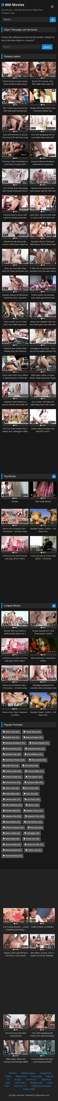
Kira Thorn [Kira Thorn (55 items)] (31, 788)
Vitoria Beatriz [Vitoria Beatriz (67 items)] (13, 850)
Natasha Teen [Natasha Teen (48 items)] (35, 816)
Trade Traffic (29, 1089)
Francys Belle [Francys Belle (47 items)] (35, 771)
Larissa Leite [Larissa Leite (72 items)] (12, 799)
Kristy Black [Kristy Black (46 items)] (12, 794)
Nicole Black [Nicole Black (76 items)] (12, 822)
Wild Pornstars (28, 1073)
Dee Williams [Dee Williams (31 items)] (34, 754)
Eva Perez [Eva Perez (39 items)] (31, 765)
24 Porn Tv (31, 1079)
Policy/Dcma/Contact (41, 1086)
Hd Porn (13, 1073)
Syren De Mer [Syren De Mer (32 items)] (35, 844)
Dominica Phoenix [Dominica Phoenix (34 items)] (15, 760)
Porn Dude (36, 1076)
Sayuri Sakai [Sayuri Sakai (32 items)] (12, 833)
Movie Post (21, 1076)
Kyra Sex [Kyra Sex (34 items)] (32, 794)
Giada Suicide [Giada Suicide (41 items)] (13, 777)
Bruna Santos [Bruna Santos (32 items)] (13, 749)
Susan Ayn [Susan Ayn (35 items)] (32, 839)
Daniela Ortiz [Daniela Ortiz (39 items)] (12, 754)
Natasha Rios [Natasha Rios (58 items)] (13, 816)
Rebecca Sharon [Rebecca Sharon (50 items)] (14, 827)
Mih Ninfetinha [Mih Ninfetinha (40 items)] (13, 805)
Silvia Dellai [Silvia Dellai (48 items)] (12, 839)
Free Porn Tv (20, 1086)
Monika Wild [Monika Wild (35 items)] (12, 810)
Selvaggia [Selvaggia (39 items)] (33, 833)
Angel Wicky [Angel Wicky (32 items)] (33, 732)
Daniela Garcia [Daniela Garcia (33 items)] (36, 749)
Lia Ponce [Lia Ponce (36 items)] (33, 799)
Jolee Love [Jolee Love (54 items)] (12, 788)
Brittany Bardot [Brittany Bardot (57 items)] (40, 743)
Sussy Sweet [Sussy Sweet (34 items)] (12, 844)
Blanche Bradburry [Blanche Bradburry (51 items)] (15, 743)
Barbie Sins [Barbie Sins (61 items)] (12, 737)
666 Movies (12, 4)
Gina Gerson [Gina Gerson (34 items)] (12, 782)
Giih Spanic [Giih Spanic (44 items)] (35, 777)
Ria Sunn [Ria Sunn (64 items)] (36, 827)
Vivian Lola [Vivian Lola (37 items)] (34, 850)
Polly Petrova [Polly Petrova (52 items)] (34, 822)
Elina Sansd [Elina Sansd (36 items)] (39, 760)
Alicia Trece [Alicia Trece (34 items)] (12, 732)
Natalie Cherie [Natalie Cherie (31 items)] (35, 810)
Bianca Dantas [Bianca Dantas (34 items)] (34, 737)
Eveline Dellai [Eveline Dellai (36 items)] (13, 771)
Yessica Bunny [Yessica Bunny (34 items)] (13, 856)
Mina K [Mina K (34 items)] (33, 805)
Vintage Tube (36, 1083)
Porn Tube (20, 1083)
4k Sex (18, 1079)
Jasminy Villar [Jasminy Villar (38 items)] (35, 782)
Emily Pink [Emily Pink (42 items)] (11, 765)
